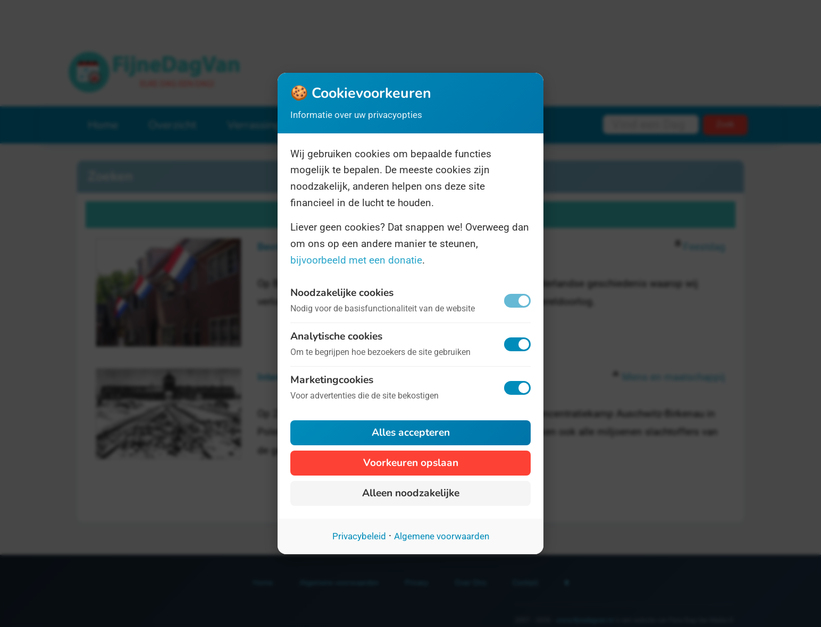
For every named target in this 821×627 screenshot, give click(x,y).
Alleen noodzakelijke (410, 493)
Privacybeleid (359, 536)
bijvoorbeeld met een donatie (356, 260)
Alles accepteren (411, 432)
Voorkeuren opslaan (410, 463)
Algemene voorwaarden (441, 536)
